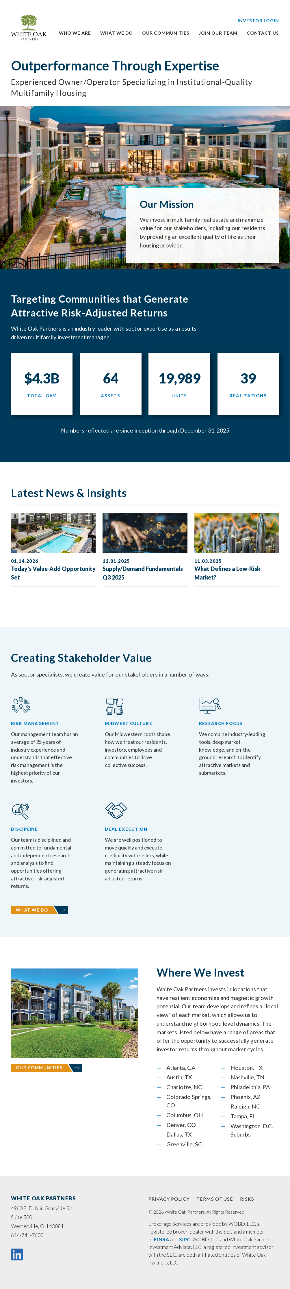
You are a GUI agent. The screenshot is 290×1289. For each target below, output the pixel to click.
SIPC (184, 1239)
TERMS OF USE (214, 1199)
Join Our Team (218, 33)
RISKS (247, 1199)
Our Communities (39, 1067)
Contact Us (263, 33)
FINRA (161, 1239)
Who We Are (75, 33)
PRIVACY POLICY (168, 1199)
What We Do (32, 910)
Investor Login (258, 20)
